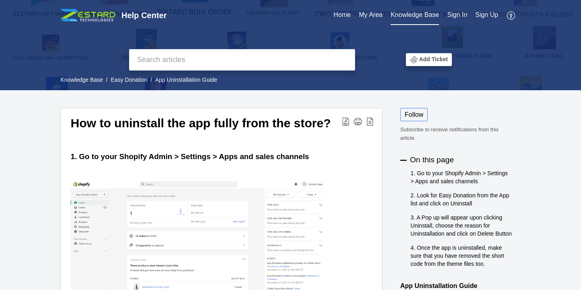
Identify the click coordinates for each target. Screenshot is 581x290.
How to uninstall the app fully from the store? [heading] (201, 123)
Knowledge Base (415, 14)
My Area (370, 14)
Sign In (457, 14)
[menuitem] (342, 15)
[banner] (290, 45)
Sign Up (486, 14)
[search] (242, 59)
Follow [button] (414, 114)
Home (342, 14)
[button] (511, 15)
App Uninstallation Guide (186, 80)
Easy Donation (129, 80)
